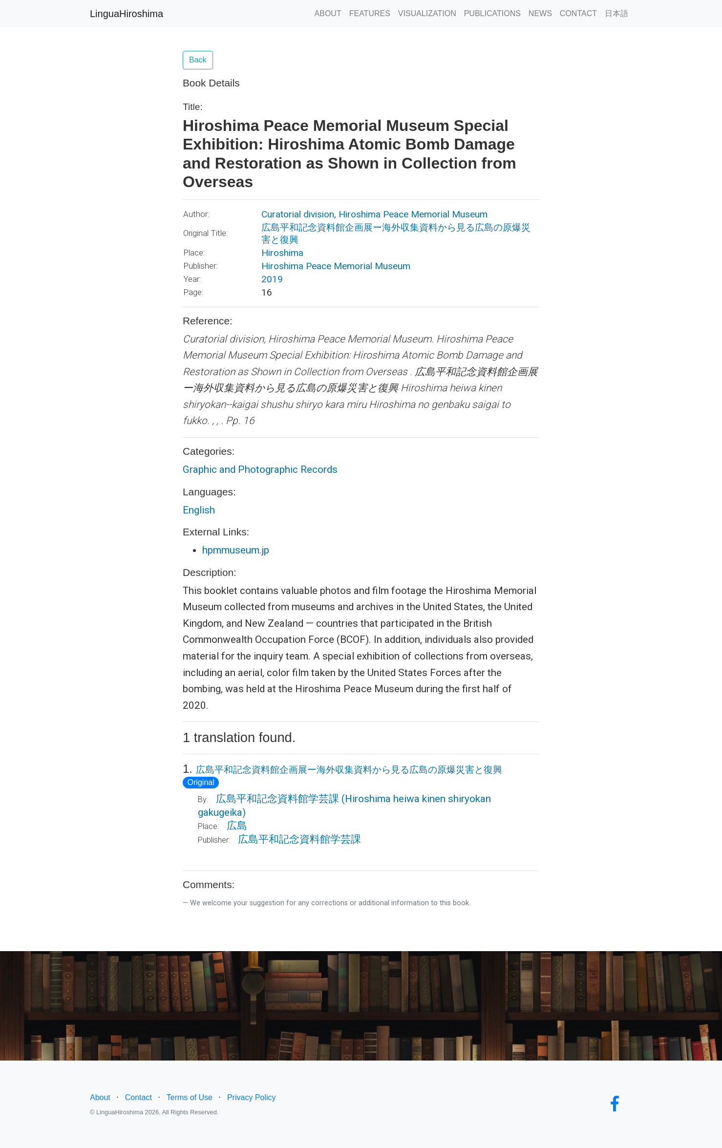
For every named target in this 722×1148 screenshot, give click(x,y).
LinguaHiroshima (126, 13)
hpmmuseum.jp (235, 550)
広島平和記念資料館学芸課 (277, 799)
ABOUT (328, 13)
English (199, 510)
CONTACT (578, 13)
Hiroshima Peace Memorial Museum (335, 266)
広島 (237, 825)
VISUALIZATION (427, 13)
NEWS (540, 13)
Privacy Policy (251, 1097)
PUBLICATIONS (492, 13)
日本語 (616, 13)
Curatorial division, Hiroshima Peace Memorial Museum (374, 214)
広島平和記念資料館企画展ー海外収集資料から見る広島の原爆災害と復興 (349, 770)
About (100, 1097)
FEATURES (369, 13)
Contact (138, 1097)
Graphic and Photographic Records (260, 469)
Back (198, 60)
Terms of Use (189, 1097)
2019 (272, 279)
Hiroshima (282, 252)
